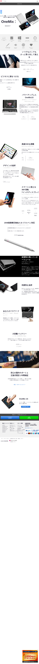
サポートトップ (19, 425)
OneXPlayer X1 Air (5, 426)
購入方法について (12, 425)
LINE (29, 418)
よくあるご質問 (19, 426)
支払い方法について (13, 426)
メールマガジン (10, 418)
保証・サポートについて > (19, 385)
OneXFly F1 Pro (4, 430)
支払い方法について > (29, 428)
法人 (18, 432)
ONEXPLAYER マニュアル (13, 431)
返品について (12, 430)
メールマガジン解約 (20, 433)
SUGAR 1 (3, 425)
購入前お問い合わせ (20, 431)
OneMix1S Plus (19, 3)
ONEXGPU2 (4, 431)
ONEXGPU (3, 432)
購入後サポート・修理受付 (21, 430)
